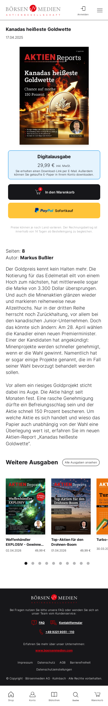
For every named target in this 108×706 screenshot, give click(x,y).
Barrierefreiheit (80, 662)
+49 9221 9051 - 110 (60, 632)
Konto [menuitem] (32, 696)
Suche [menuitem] (76, 696)
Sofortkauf (54, 210)
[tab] (25, 563)
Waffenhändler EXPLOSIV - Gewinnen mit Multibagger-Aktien (24, 546)
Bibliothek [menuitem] (54, 696)
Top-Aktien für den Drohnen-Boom (67, 542)
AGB (62, 662)
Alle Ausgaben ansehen (81, 462)
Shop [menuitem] (11, 696)
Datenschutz (46, 662)
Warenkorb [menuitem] (97, 696)
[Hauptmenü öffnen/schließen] (99, 10)
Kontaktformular (70, 622)
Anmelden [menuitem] (83, 10)
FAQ (42, 622)
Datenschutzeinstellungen (54, 669)
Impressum (25, 662)
